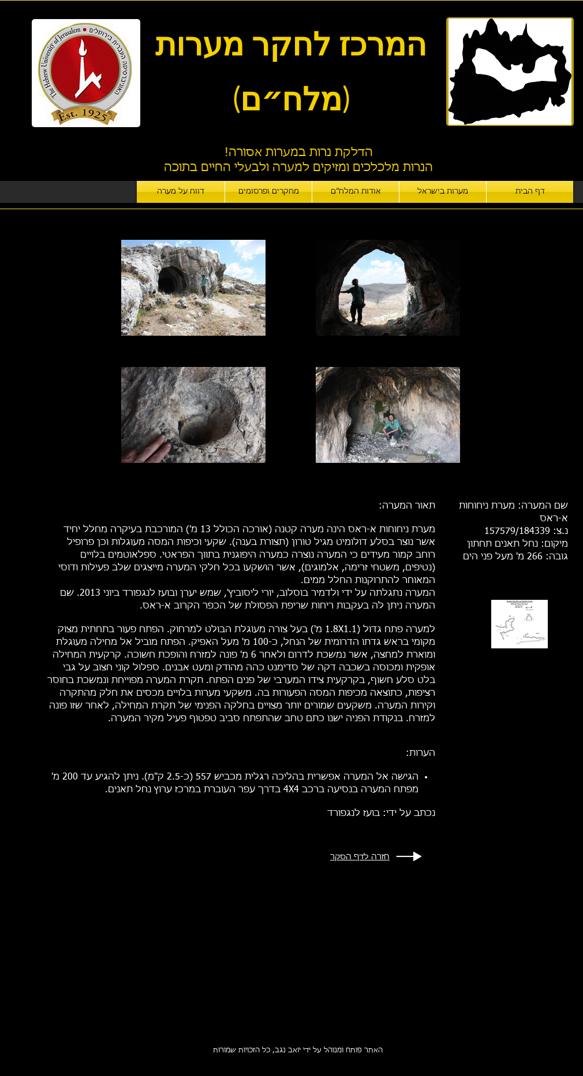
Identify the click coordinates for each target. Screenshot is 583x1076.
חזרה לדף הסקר (360, 857)
